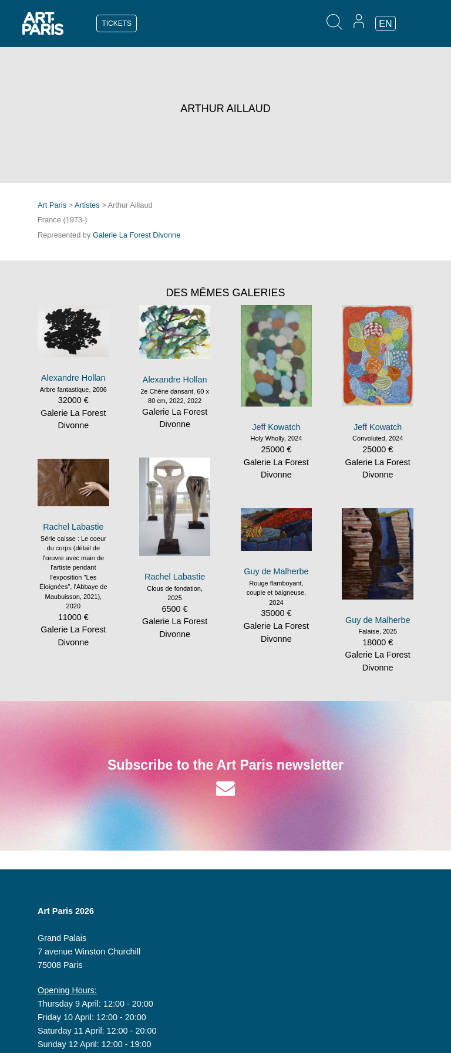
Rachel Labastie (174, 576)
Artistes (87, 205)
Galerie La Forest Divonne (136, 235)
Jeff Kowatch (276, 427)
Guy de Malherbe (276, 571)
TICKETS (117, 23)
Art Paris (52, 205)
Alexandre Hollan (73, 377)
